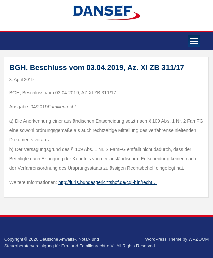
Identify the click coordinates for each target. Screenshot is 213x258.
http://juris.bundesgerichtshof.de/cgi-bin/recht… (107, 182)
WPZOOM (198, 239)
